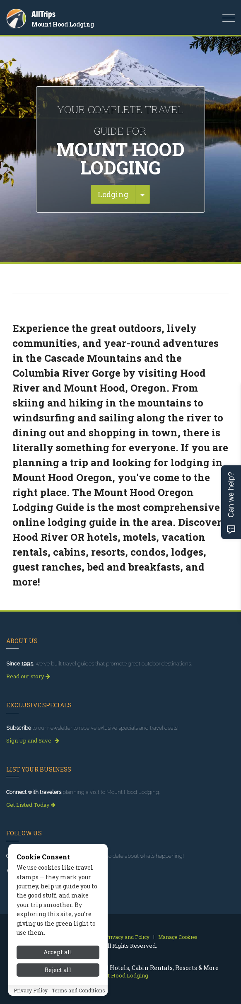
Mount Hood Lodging (62, 24)
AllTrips (43, 14)
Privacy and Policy (127, 937)
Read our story (28, 676)
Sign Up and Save (32, 740)
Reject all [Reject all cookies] (58, 970)
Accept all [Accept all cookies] (57, 952)
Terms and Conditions (78, 990)
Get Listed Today (30, 804)
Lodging (113, 194)
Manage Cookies (178, 937)
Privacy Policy (31, 990)
